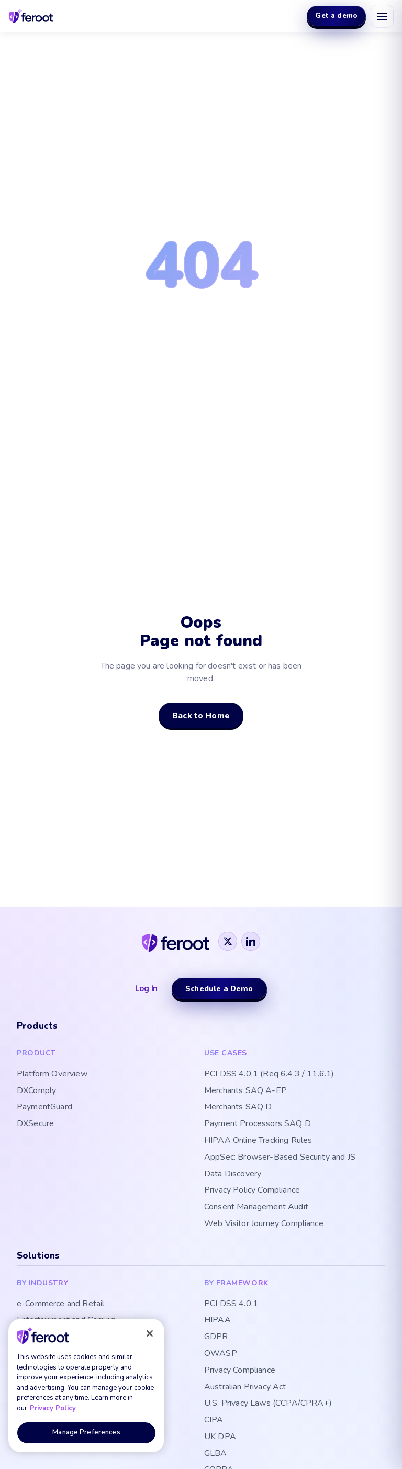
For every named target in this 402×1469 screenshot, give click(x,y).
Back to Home (201, 715)
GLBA (215, 1453)
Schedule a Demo (219, 988)
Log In (146, 988)
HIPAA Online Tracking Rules (258, 1140)
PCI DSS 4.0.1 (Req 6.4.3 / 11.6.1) (269, 1074)
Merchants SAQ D (238, 1106)
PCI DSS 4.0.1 (231, 1303)
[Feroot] (176, 941)
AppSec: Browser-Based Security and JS (279, 1157)
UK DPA (220, 1436)
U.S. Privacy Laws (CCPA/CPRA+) (268, 1403)
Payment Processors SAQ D (257, 1123)
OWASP (220, 1353)
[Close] (149, 1333)
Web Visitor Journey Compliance (263, 1223)
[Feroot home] (31, 16)
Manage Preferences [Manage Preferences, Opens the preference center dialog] (86, 1432)
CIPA (214, 1420)
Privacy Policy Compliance (252, 1190)
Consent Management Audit (256, 1206)
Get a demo (336, 15)
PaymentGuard (44, 1106)
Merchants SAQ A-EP (245, 1090)
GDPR (216, 1336)
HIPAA (217, 1320)
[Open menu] (382, 16)
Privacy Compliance (239, 1370)
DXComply (36, 1090)
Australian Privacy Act (245, 1387)
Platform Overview (52, 1074)
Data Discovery (232, 1173)
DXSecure (35, 1123)
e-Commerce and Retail (60, 1303)
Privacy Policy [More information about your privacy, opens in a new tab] (53, 1408)
